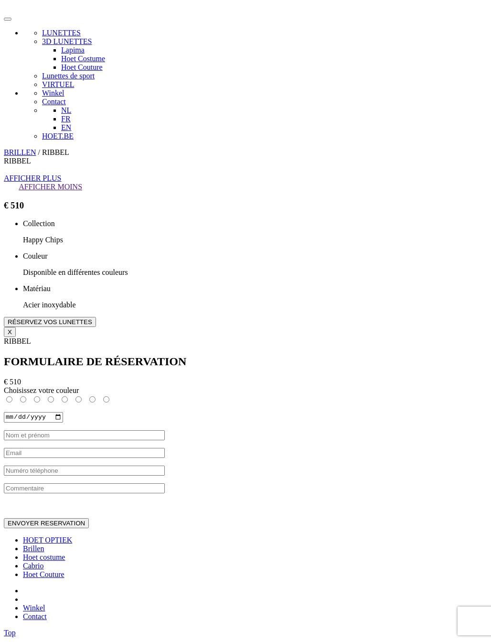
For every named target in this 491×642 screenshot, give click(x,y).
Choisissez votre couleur (41, 390)
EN (66, 127)
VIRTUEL (58, 84)
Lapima (73, 50)
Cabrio (33, 567)
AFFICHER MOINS (50, 187)
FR (66, 119)
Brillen (33, 549)
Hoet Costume (83, 58)
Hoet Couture (82, 67)
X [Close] (10, 332)
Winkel (53, 93)
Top (10, 634)
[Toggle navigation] (7, 19)
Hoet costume (44, 558)
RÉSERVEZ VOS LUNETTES (50, 322)
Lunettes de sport (68, 76)
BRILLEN (20, 152)
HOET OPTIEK (47, 541)
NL (66, 110)
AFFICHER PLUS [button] (32, 178)
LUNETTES (61, 33)
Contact (54, 102)
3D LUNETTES (67, 41)
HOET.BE (58, 136)
